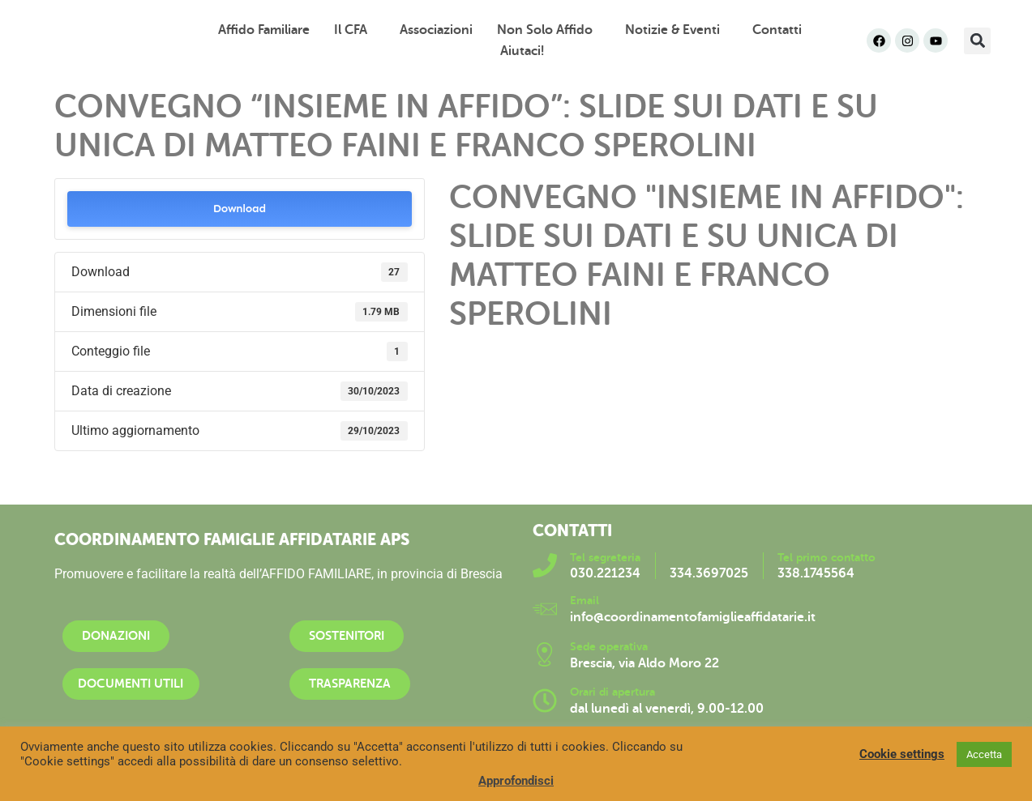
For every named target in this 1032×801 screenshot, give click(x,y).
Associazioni (436, 30)
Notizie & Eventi (676, 30)
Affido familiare (264, 30)
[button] (977, 41)
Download (239, 208)
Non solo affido (549, 30)
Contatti (777, 30)
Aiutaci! (522, 51)
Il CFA (354, 30)
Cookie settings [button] (901, 754)
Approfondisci (516, 780)
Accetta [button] (984, 754)
